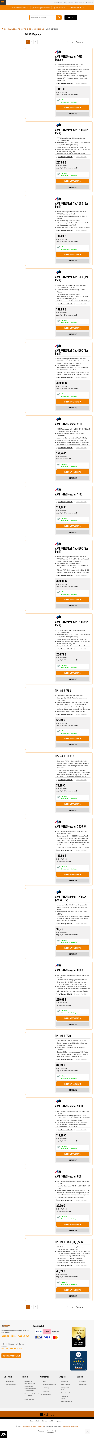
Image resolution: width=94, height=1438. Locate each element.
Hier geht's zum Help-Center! (12, 1348)
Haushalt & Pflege (64, 1397)
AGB (44, 1381)
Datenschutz (47, 1394)
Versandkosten (71, 94)
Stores (44, 1421)
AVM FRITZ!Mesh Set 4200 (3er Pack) (71, 352)
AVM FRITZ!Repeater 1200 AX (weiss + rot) (70, 898)
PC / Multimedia (10, 29)
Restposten (83, 1384)
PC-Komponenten (25, 29)
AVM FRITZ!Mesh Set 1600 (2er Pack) (71, 205)
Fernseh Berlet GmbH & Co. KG (33, 1426)
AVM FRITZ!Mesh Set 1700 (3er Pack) (71, 131)
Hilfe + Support (79, 3)
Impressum (46, 1391)
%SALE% (82, 1381)
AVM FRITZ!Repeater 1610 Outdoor (68, 58)
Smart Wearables (67, 1401)
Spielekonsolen (66, 1393)
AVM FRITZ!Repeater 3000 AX (70, 826)
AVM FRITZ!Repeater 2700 (68, 424)
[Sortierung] (83, 42)
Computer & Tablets (65, 1389)
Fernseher (64, 1381)
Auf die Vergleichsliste (64, 83)
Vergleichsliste (68, 3)
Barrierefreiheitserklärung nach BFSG (30, 1395)
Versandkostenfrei (63, 459)
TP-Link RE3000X (64, 756)
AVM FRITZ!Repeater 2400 (69, 1106)
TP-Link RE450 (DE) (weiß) (69, 1242)
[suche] (42, 17)
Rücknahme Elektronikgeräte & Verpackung (30, 1388)
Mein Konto (10, 1381)
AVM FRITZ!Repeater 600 (68, 1176)
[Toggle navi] (3, 2)
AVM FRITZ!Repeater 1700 (68, 494)
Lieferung (46, 1387)
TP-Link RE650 (63, 690)
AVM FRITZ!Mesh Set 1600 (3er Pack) (71, 278)
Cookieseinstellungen (70, 1426)
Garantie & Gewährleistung (30, 1382)
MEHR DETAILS (73, 113)
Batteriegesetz (29, 1399)
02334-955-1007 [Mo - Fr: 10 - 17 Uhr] (15, 1336)
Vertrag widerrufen (11, 1355)
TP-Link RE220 (63, 1035)
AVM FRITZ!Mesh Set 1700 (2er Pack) (71, 623)
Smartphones (65, 1384)
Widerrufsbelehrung (48, 1384)
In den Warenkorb (72, 107)
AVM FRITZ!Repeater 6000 (69, 970)
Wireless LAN (39, 29)
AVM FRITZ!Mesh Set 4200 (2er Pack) (71, 550)
